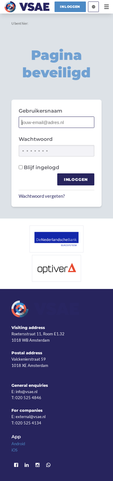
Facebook (15, 465)
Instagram (37, 465)
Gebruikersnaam (40, 111)
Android (18, 443)
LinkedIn (26, 465)
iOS (14, 450)
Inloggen (70, 7)
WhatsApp (48, 465)
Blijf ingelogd (39, 167)
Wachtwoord (36, 139)
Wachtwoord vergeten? (42, 196)
